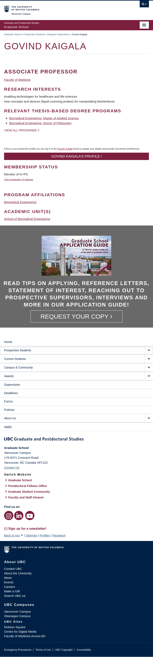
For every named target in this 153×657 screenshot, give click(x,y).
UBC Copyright (64, 649)
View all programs (20, 130)
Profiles (45, 535)
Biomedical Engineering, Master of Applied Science (44, 118)
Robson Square (14, 627)
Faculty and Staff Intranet (26, 497)
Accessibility (84, 649)
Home (8, 342)
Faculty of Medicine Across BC (25, 636)
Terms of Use (43, 649)
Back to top (13, 535)
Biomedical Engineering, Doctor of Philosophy (40, 123)
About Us (10, 418)
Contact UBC (13, 568)
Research (59, 535)
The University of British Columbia (54, 8)
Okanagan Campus (17, 616)
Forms (8, 401)
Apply (8, 426)
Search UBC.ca (14, 595)
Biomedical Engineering (20, 202)
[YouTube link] (29, 515)
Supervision (12, 384)
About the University (18, 573)
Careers (9, 586)
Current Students (15, 359)
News (8, 577)
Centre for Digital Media (20, 631)
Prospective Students (34, 34)
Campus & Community (18, 367)
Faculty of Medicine (17, 79)
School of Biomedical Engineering (27, 219)
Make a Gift (12, 591)
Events (9, 582)
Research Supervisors (58, 34)
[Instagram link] (8, 515)
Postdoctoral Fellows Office (27, 486)
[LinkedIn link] (18, 515)
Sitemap (31, 535)
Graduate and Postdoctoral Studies (76, 439)
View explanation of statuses (18, 179)
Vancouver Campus (17, 611)
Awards (9, 376)
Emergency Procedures (17, 649)
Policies (9, 409)
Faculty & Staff (65, 149)
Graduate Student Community (29, 491)
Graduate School (12, 34)
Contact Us (11, 467)
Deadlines (11, 393)
